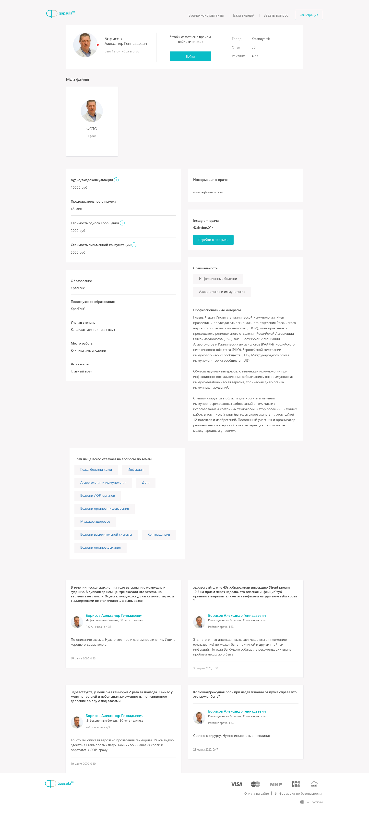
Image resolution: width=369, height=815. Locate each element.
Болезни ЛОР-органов (97, 495)
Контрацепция (159, 534)
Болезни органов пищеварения (104, 508)
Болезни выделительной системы (106, 534)
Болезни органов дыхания (100, 547)
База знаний (243, 15)
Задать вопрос (276, 15)
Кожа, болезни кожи (96, 469)
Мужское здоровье (95, 521)
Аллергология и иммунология (103, 482)
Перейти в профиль (213, 239)
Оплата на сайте (256, 793)
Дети (146, 482)
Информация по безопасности (298, 793)
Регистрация (309, 15)
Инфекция (135, 469)
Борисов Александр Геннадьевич (114, 615)
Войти (190, 56)
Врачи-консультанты (206, 15)
